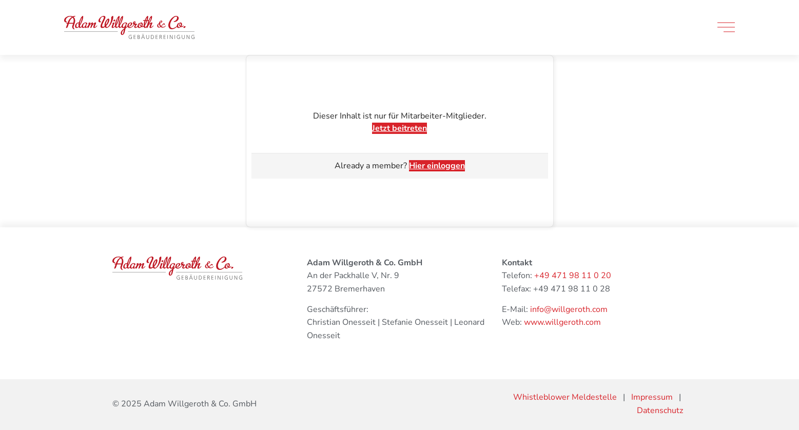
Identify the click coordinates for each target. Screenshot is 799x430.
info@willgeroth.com (569, 309)
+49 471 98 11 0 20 (572, 275)
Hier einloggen (437, 165)
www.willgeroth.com (562, 322)
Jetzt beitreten (399, 128)
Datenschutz (660, 410)
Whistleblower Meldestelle (565, 397)
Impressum (652, 397)
